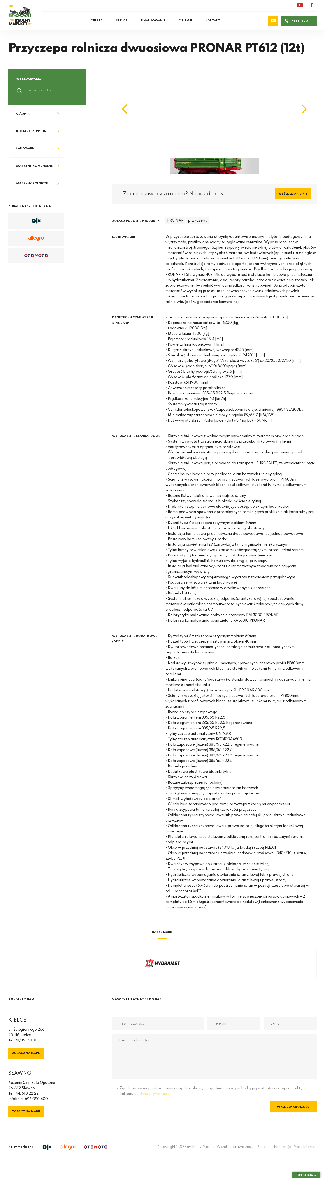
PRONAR (175, 221)
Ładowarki (25, 148)
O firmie (185, 20)
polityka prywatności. (153, 1094)
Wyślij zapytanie (292, 193)
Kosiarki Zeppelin (31, 131)
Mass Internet (305, 1147)
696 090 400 (36, 1099)
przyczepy (197, 221)
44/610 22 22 (27, 1094)
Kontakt (212, 20)
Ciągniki (23, 113)
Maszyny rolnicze (32, 183)
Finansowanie (153, 20)
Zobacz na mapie (26, 1053)
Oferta (96, 20)
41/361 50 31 (26, 1040)
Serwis (122, 20)
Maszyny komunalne (34, 166)
